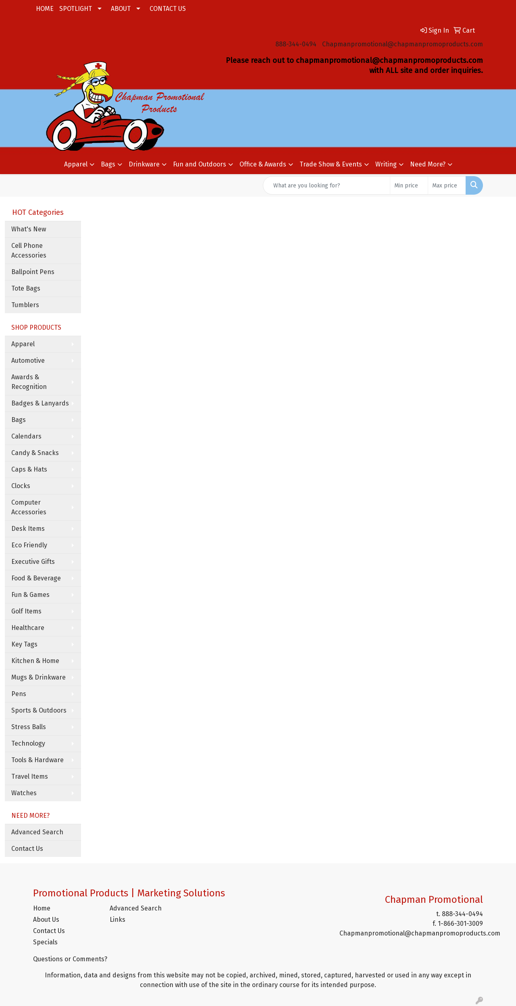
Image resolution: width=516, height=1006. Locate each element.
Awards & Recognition (29, 382)
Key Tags (24, 644)
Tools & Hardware (37, 760)
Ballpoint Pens (32, 272)
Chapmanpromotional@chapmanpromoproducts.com (402, 44)
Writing (386, 164)
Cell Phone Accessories (28, 250)
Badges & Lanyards (40, 403)
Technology (28, 743)
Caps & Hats (29, 469)
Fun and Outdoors (199, 164)
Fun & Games (30, 595)
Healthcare (27, 628)
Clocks (20, 486)
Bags (108, 164)
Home (41, 908)
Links (117, 919)
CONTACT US (168, 8)
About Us (46, 919)
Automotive (28, 360)
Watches (24, 793)
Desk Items (28, 528)
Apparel (75, 164)
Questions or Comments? (70, 959)
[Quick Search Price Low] (409, 185)
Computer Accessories (28, 507)
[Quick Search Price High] (447, 185)
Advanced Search (37, 832)
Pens (18, 694)
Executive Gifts (33, 561)
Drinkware (144, 164)
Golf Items (26, 611)
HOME (45, 8)
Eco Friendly (29, 545)
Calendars (26, 436)
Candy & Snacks (35, 453)
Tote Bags (25, 288)
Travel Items (29, 776)
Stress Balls (28, 727)
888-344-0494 (295, 44)
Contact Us (27, 848)
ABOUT (121, 8)
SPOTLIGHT (75, 8)
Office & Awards (262, 164)
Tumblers (25, 305)
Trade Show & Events (331, 164)
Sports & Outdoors (39, 710)
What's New (28, 229)
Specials (45, 942)
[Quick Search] (326, 185)
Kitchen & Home (35, 661)
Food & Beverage (36, 578)
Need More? (427, 164)
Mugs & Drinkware (38, 677)
